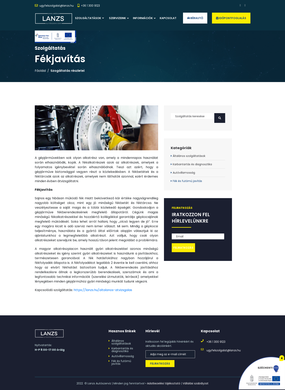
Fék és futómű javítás (187, 181)
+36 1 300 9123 (90, 5)
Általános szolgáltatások (189, 156)
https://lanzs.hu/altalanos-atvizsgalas (103, 290)
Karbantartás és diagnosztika (192, 164)
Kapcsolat (168, 18)
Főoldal (40, 70)
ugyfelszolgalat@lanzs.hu (56, 5)
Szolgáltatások (89, 18)
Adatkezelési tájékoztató (163, 383)
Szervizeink (117, 18)
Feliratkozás (160, 364)
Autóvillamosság (184, 172)
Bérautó (195, 18)
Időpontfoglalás (231, 18)
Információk (143, 18)
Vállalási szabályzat (195, 383)
